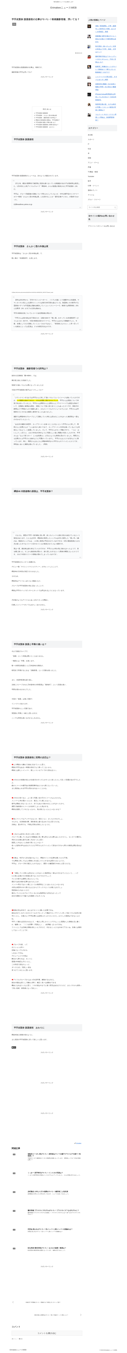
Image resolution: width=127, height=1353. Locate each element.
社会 (89, 149)
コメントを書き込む (46, 1334)
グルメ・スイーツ (94, 199)
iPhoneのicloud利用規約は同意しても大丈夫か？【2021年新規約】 (105, 97)
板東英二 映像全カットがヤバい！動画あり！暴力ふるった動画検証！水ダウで (105, 69)
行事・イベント (93, 186)
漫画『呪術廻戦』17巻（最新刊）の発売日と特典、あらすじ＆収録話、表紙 (105, 29)
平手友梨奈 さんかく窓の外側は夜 (46, 115)
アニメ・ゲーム (93, 162)
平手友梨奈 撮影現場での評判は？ (46, 118)
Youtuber (91, 176)
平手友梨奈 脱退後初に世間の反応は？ (47, 125)
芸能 (14, 1048)
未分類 (90, 135)
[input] (102, 207)
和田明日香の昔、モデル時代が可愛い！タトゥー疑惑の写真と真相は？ (105, 107)
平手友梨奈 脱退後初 (41, 113)
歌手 (89, 181)
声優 (89, 167)
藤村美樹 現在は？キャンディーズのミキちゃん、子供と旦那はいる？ (105, 59)
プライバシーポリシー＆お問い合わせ (101, 226)
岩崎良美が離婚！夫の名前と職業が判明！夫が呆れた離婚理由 (105, 87)
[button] (115, 207)
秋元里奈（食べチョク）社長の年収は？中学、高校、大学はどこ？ (105, 49)
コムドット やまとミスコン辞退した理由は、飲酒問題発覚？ (105, 117)
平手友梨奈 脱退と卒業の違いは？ (45, 123)
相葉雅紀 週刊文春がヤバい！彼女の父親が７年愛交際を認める (105, 39)
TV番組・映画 (93, 172)
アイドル (91, 195)
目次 (44, 109)
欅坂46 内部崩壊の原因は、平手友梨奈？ (48, 120)
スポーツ (91, 139)
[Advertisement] (47, 59)
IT (88, 144)
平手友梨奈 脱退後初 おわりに (45, 128)
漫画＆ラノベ (92, 190)
